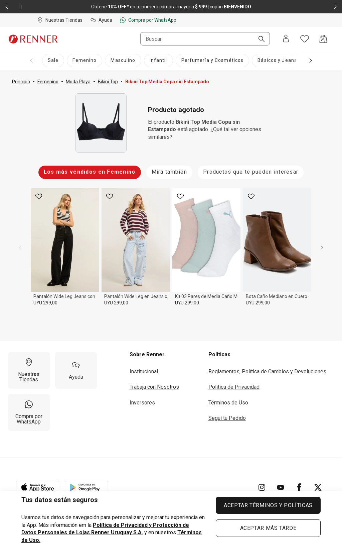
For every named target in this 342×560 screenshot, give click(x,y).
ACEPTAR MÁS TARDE (268, 528)
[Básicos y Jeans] (277, 60)
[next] (322, 248)
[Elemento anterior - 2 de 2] (6, 6)
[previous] (20, 248)
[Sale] (53, 60)
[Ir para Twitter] (318, 487)
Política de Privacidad (234, 387)
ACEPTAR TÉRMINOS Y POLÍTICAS (268, 505)
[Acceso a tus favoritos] (305, 39)
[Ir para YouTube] (281, 487)
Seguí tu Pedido (227, 418)
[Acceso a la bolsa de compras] (323, 39)
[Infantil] (158, 60)
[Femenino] (84, 60)
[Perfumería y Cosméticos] (212, 60)
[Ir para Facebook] (299, 487)
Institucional (144, 371)
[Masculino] (123, 60)
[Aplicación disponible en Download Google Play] (86, 487)
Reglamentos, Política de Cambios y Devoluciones (267, 371)
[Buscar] (259, 39)
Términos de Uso (228, 402)
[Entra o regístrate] (286, 38)
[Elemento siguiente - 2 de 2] (335, 6)
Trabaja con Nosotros (154, 387)
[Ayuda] (76, 370)
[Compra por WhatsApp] (29, 412)
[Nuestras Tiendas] (29, 370)
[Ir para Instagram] (262, 487)
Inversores (142, 402)
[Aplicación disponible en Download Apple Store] (37, 487)
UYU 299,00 (45, 302)
